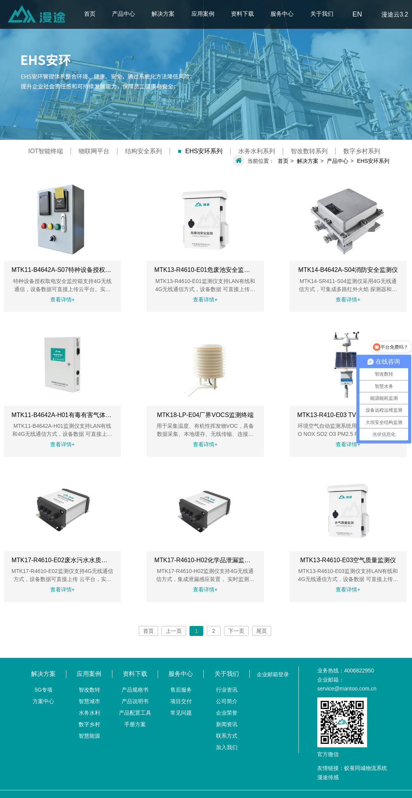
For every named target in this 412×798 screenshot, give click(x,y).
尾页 (261, 631)
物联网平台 (94, 151)
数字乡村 (89, 724)
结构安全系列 (143, 151)
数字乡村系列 (361, 151)
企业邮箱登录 (273, 674)
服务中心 (281, 13)
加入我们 (226, 747)
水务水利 (89, 713)
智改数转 (89, 690)
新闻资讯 (226, 724)
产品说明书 (135, 701)
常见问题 (181, 713)
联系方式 (226, 736)
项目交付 (181, 701)
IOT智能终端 (45, 151)
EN (357, 14)
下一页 (236, 631)
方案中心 (43, 701)
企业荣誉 (226, 713)
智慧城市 (89, 701)
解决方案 (163, 13)
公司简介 (226, 701)
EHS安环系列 (200, 151)
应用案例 (202, 13)
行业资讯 (226, 690)
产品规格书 (135, 690)
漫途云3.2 (394, 14)
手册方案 (135, 724)
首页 (90, 13)
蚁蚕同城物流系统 (365, 768)
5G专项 (44, 690)
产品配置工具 (135, 713)
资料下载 (242, 13)
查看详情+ (62, 299)
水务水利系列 (256, 151)
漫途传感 (328, 777)
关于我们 (321, 13)
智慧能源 (89, 736)
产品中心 (123, 13)
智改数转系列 (309, 151)
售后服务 (181, 690)
